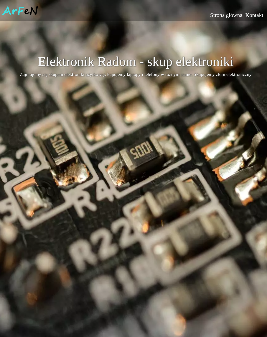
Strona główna (226, 15)
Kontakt (254, 15)
